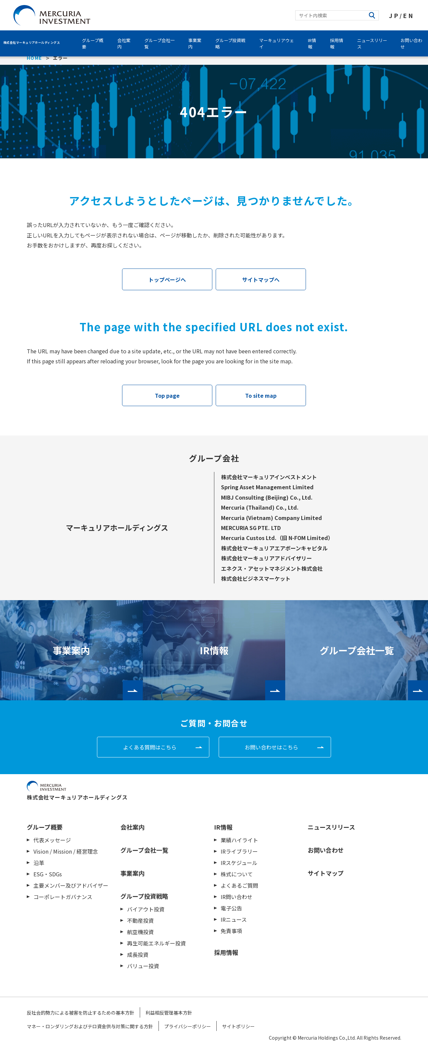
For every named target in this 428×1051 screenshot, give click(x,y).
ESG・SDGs (47, 874)
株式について (237, 874)
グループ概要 (92, 43)
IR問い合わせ (236, 897)
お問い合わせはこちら (271, 747)
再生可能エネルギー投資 (156, 943)
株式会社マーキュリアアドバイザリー (266, 558)
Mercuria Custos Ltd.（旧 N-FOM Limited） (277, 538)
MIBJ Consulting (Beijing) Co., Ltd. (267, 497)
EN (409, 15)
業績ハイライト (239, 840)
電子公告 (231, 908)
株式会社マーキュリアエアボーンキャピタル (274, 548)
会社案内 (123, 43)
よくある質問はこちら (150, 747)
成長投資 (137, 954)
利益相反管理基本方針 (168, 1012)
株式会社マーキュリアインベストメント (269, 477)
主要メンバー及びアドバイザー (70, 885)
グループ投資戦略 (230, 43)
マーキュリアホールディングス (117, 527)
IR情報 (312, 43)
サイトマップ (326, 873)
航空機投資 (140, 932)
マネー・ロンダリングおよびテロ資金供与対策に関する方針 (90, 1026)
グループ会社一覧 (159, 43)
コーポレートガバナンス (62, 897)
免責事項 (231, 931)
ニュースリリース (372, 43)
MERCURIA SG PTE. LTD (251, 528)
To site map (261, 395)
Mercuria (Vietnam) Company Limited (271, 518)
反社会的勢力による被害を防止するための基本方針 (80, 1012)
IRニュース (234, 919)
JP (394, 15)
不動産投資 (140, 920)
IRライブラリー (239, 851)
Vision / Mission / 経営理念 (65, 851)
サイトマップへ (261, 280)
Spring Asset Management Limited (267, 487)
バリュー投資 (143, 966)
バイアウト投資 (146, 909)
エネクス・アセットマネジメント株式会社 (272, 568)
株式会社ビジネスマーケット (256, 578)
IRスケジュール (239, 863)
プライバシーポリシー (187, 1026)
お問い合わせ (326, 850)
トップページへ (167, 280)
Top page (167, 395)
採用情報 (336, 43)
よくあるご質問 (239, 885)
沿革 (38, 863)
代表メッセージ (52, 840)
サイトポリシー (238, 1026)
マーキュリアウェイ (276, 43)
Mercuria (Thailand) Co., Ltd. (260, 507)
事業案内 (194, 43)
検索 (372, 15)
